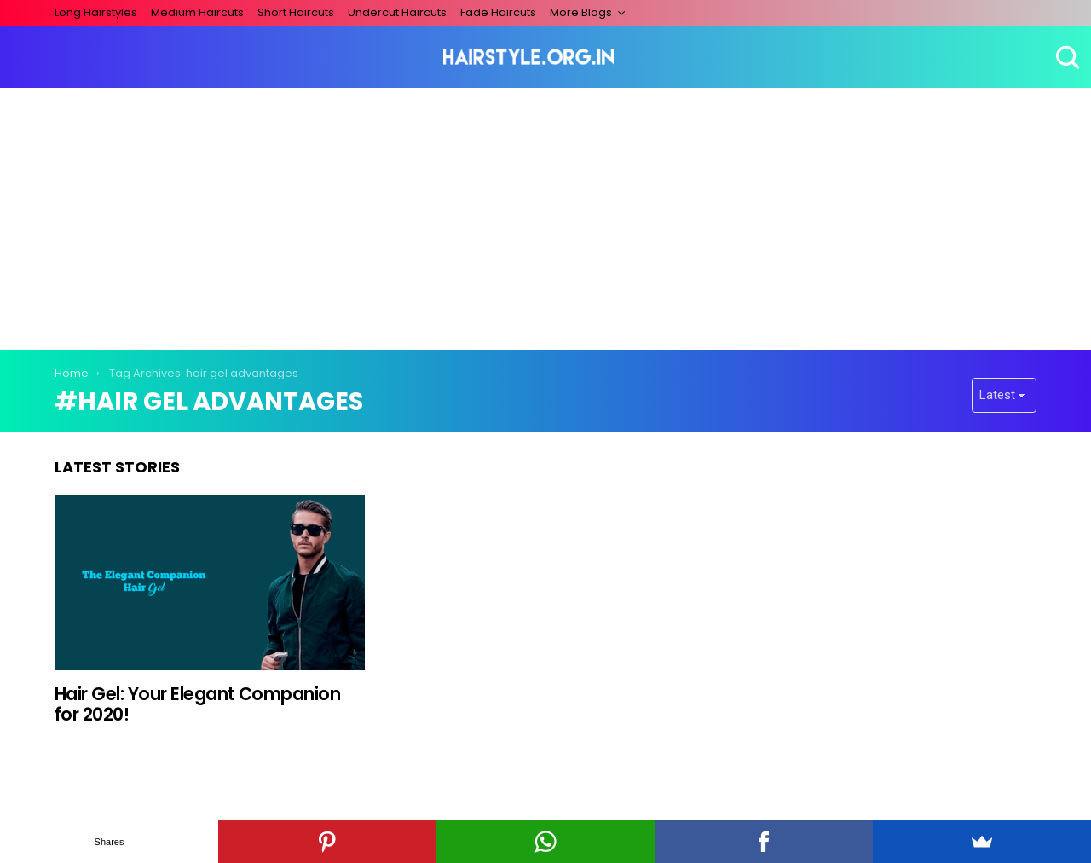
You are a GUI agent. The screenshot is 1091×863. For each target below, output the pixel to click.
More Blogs (581, 12)
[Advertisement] (545, 216)
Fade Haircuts (498, 12)
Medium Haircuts (197, 12)
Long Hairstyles (96, 12)
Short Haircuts (295, 12)
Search (1065, 57)
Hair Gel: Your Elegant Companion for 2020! (197, 704)
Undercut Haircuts (397, 12)
